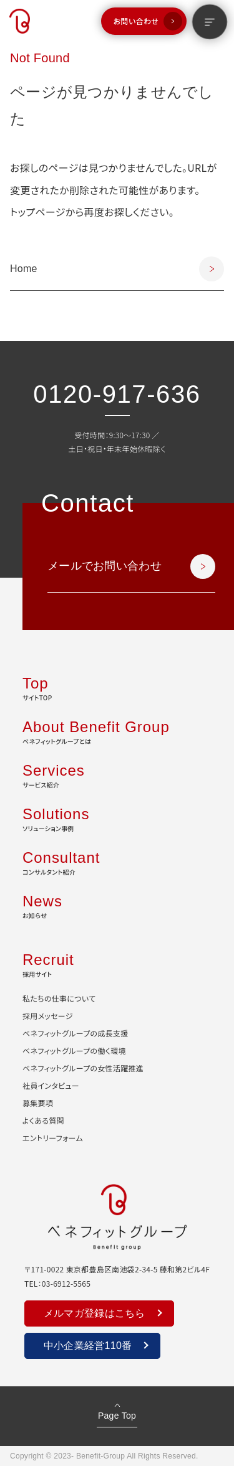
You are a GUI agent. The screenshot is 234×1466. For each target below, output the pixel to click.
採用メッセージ (47, 1015)
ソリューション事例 (117, 818)
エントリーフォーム (52, 1137)
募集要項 (37, 1102)
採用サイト (117, 964)
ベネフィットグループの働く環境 (74, 1050)
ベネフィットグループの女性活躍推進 (83, 1068)
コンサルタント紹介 (117, 861)
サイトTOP (117, 687)
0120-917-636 (116, 394)
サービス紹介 (117, 774)
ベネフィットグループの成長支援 (75, 1033)
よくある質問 (43, 1120)
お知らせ (117, 905)
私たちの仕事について (58, 998)
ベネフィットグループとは (117, 731)
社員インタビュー (50, 1085)
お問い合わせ (136, 21)
